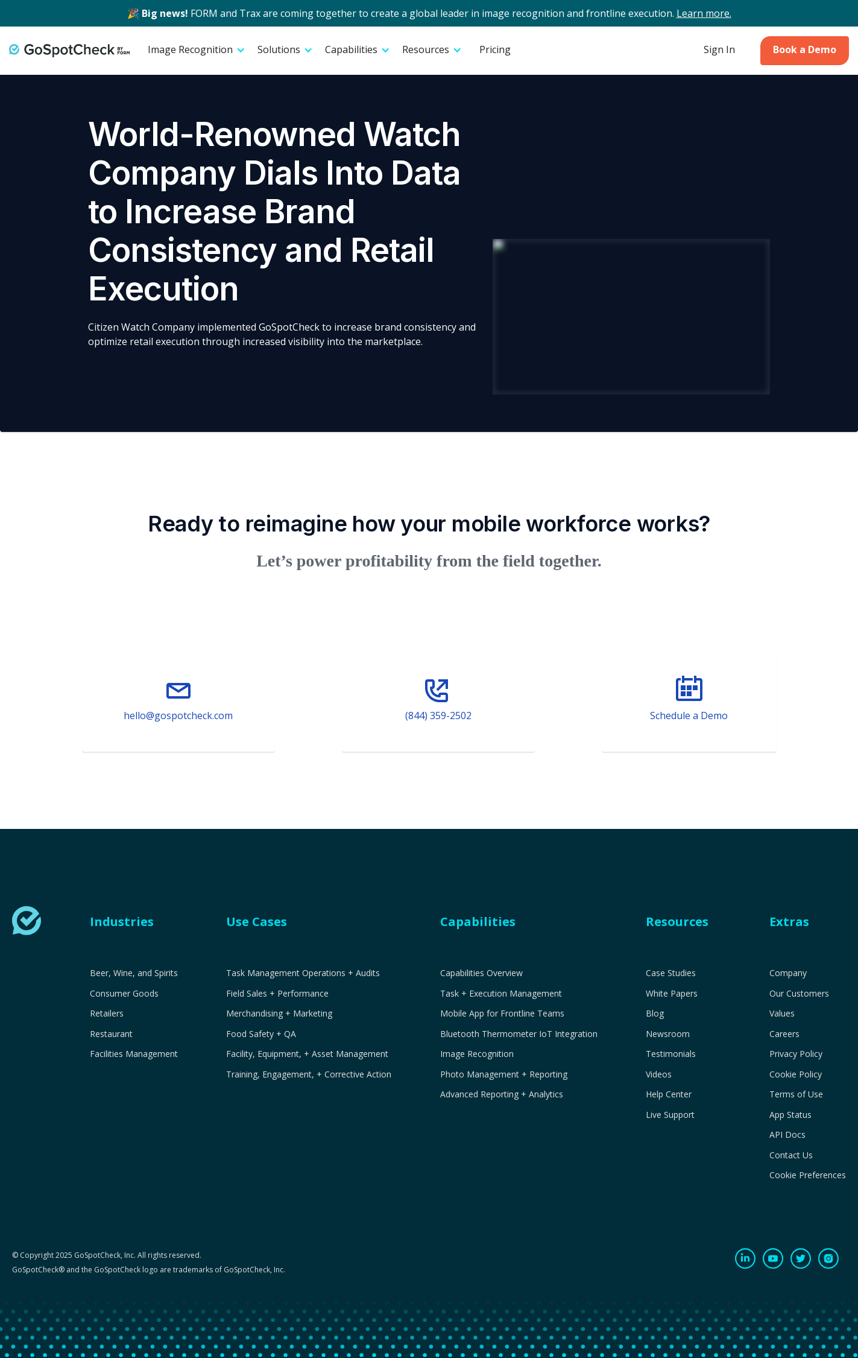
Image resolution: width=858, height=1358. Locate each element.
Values (782, 1013)
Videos (659, 1074)
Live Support (670, 1114)
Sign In (719, 49)
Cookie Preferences (807, 1175)
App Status (790, 1114)
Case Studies (671, 973)
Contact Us (791, 1155)
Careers (784, 1034)
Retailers (107, 1013)
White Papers (672, 993)
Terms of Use (796, 1094)
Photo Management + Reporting (503, 1074)
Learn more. (704, 13)
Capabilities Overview (481, 973)
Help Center (669, 1094)
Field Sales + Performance (277, 993)
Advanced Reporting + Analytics (501, 1094)
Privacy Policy (795, 1054)
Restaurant (111, 1034)
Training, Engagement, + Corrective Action (308, 1074)
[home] (69, 50)
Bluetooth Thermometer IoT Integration (519, 1034)
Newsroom (668, 1034)
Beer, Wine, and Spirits (134, 973)
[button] (196, 51)
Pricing (495, 49)
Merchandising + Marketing (279, 1013)
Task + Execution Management (501, 993)
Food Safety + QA (261, 1034)
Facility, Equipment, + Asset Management (307, 1054)
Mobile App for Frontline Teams (502, 1013)
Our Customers (799, 993)
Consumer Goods (124, 993)
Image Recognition (477, 1054)
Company (788, 973)
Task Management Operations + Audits (303, 973)
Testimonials (671, 1054)
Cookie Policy (795, 1074)
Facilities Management (134, 1054)
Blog (655, 1013)
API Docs (787, 1134)
